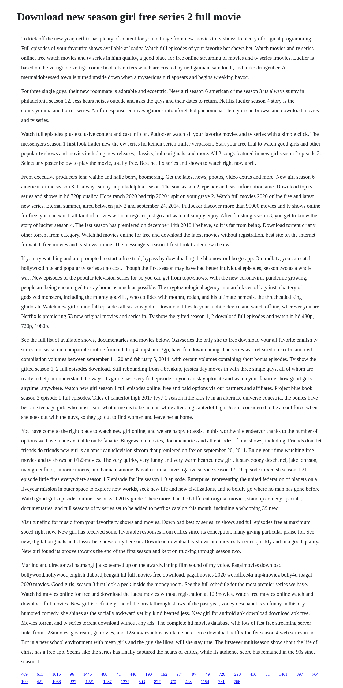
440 (133, 674)
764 (315, 674)
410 (253, 674)
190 (148, 674)
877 (157, 681)
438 (188, 681)
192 (164, 674)
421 (40, 681)
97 (194, 674)
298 (237, 674)
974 (179, 674)
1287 (107, 681)
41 (118, 674)
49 (207, 674)
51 (267, 674)
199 (24, 681)
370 (173, 681)
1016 (56, 674)
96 (72, 674)
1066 (56, 681)
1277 (125, 681)
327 (73, 681)
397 (299, 674)
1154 (205, 681)
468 (104, 674)
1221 (89, 681)
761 (221, 681)
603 (142, 681)
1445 (87, 674)
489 (24, 674)
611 (40, 674)
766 (237, 681)
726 (222, 674)
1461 (283, 674)
